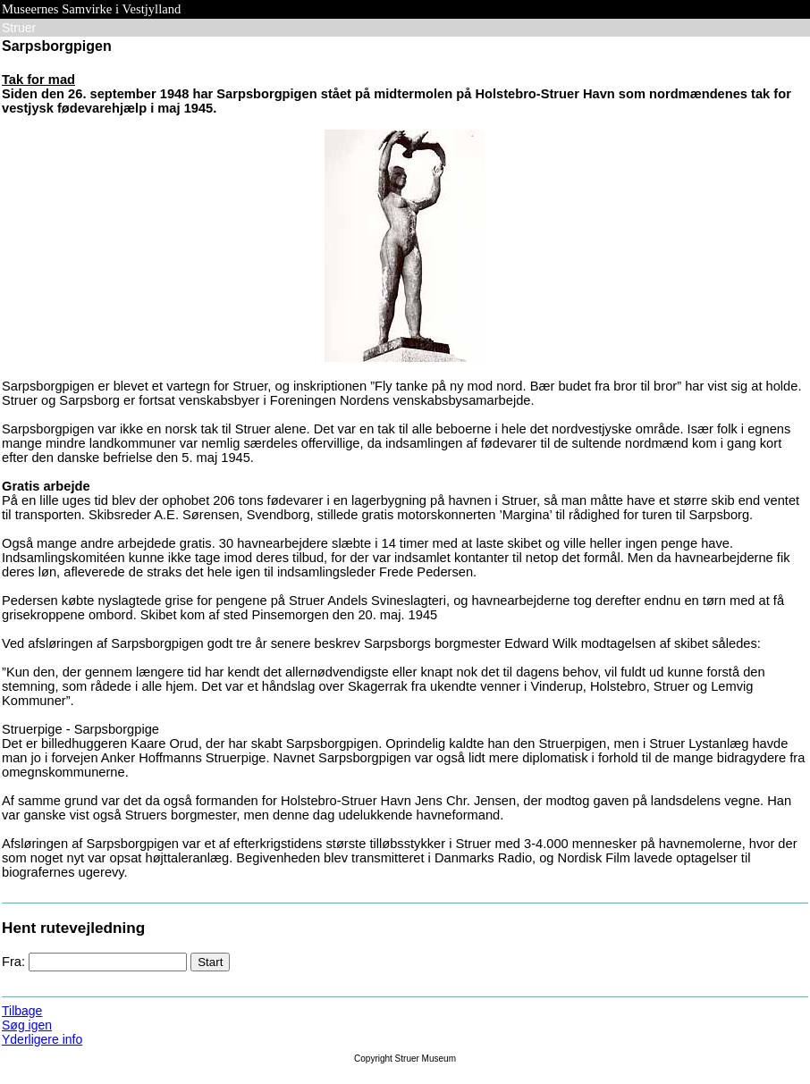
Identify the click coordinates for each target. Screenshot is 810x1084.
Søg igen (27, 1025)
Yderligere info (42, 1039)
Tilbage (22, 1011)
